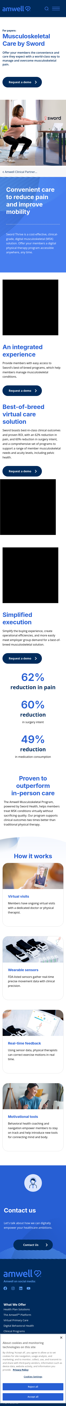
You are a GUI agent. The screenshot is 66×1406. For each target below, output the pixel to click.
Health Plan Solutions (17, 1309)
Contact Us (36, 1245)
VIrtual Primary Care (16, 1320)
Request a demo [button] (24, 82)
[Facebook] (5, 1288)
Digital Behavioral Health (19, 1325)
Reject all (33, 1389)
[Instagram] (13, 1288)
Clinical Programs (14, 1331)
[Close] (61, 1341)
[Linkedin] (21, 1288)
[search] (46, 8)
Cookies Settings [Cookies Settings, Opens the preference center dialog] (33, 1380)
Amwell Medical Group (17, 1336)
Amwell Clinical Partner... (19, 171)
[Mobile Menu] (55, 8)
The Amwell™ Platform (17, 1314)
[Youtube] (28, 1288)
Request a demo (24, 391)
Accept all (33, 1400)
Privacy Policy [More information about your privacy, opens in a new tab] (21, 1373)
